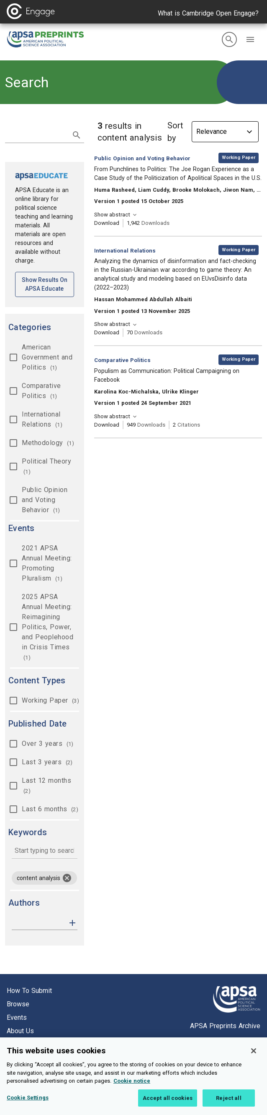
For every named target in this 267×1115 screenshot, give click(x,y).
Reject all (228, 1106)
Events (17, 1017)
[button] (250, 39)
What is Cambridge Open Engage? (208, 13)
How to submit (29, 991)
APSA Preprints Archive (225, 1026)
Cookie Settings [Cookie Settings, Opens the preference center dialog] (28, 1105)
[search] (229, 39)
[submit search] (76, 135)
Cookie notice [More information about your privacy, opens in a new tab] (131, 1089)
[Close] (253, 1059)
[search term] (36, 134)
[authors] (39, 923)
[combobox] (44, 851)
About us (20, 1031)
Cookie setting (28, 1044)
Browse (18, 1004)
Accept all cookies (168, 1106)
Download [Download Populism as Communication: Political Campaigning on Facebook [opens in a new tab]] (106, 425)
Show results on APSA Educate (48, 284)
